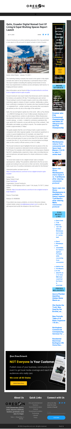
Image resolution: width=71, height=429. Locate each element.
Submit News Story (60, 71)
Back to (62, 426)
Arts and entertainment (35, 403)
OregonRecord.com (29, 426)
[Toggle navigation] (35, 14)
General (35, 409)
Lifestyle (35, 415)
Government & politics (35, 411)
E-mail (49, 412)
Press (35, 417)
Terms (12, 417)
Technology (35, 413)
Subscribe (56, 417)
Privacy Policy (19, 417)
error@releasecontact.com (29, 204)
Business (35, 405)
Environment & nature (35, 407)
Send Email (13, 181)
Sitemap (21, 418)
